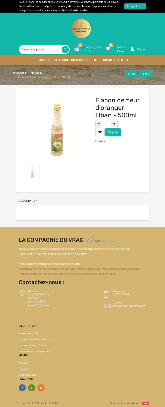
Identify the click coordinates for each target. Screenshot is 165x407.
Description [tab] (28, 201)
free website (128, 403)
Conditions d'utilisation (32, 345)
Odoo (145, 403)
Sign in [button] (113, 132)
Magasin (36, 73)
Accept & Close (135, 6)
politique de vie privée (105, 2)
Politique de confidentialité (34, 351)
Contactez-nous (28, 375)
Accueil (21, 73)
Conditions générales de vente (36, 339)
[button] (127, 60)
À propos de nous (101, 240)
